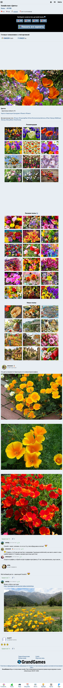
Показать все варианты (31, 27)
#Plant (48, 118)
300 (43, 21)
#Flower (16, 118)
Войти (60, 2)
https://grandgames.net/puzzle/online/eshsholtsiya (19, 601)
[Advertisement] (31, 56)
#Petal (30, 118)
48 (20, 21)
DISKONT (16, 11)
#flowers (22, 113)
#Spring (52, 118)
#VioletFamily (17, 120)
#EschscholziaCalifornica (39, 118)
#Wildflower (57, 118)
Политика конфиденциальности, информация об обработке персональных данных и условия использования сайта (32, 682)
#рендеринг (16, 113)
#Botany (3, 120)
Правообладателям (24, 672)
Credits (37, 672)
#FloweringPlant (23, 118)
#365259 (6, 38)
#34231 (21, 38)
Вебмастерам (22, 673)
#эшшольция (9, 113)
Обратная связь (40, 673)
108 (27, 21)
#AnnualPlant (9, 120)
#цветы (3, 113)
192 (35, 21)
